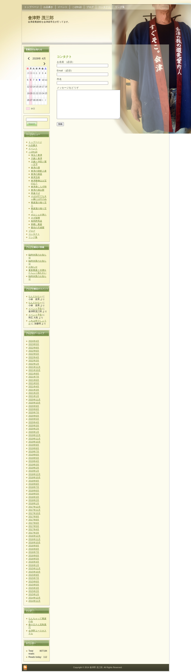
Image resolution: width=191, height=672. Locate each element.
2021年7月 (33, 377)
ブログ (31, 231)
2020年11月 (34, 399)
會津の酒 (35, 167)
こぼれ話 (32, 152)
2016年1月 (33, 565)
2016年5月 (33, 558)
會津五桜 (35, 177)
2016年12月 (34, 536)
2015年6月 (33, 581)
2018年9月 (33, 481)
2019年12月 (34, 435)
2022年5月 (33, 354)
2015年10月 (34, 572)
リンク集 (32, 237)
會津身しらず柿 (39, 186)
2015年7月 (33, 578)
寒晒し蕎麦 (36, 224)
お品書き (32, 145)
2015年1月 (33, 594)
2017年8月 (33, 519)
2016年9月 (33, 545)
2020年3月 (33, 425)
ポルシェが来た (39, 214)
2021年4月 (33, 386)
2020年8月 (33, 409)
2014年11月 (34, 601)
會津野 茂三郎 (41, 18)
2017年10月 (34, 513)
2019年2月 (33, 467)
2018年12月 (34, 474)
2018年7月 (33, 487)
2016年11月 (34, 539)
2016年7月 (33, 552)
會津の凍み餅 (37, 190)
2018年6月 (33, 490)
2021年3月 (33, 390)
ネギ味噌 (35, 218)
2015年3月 (33, 588)
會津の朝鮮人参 (39, 171)
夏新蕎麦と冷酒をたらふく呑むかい (37, 271)
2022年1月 (33, 364)
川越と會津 (36, 158)
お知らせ (32, 267)
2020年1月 (33, 432)
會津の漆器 (36, 174)
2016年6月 (33, 555)
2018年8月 (33, 484)
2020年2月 (33, 428)
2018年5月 (33, 493)
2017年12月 (34, 507)
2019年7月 (33, 451)
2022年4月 (33, 357)
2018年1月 (33, 503)
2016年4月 (33, 562)
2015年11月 (34, 568)
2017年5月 (33, 526)
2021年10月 (34, 370)
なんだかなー (35, 296)
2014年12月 (34, 598)
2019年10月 (34, 442)
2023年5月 (33, 344)
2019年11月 (34, 438)
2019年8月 (33, 448)
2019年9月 (33, 445)
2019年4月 (33, 461)
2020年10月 (34, 402)
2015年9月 (33, 575)
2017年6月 (33, 523)
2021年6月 (33, 380)
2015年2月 (33, 591)
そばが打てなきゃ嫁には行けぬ (39, 197)
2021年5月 (33, 383)
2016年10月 (34, 542)
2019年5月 (33, 458)
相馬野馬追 (36, 221)
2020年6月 (33, 416)
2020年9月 (33, 406)
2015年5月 (33, 584)
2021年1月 (33, 396)
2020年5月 (33, 419)
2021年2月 (33, 393)
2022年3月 (33, 360)
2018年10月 (34, 477)
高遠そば (35, 193)
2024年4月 (33, 341)
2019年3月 (33, 464)
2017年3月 (33, 533)
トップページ (35, 142)
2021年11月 (34, 367)
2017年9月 (33, 516)
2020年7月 (33, 412)
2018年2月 (33, 500)
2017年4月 (33, 529)
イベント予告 (35, 308)
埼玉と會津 (36, 155)
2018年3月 (33, 497)
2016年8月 (33, 549)
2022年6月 (33, 351)
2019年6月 (33, 454)
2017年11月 (34, 510)
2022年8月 (33, 347)
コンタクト (34, 234)
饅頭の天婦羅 (37, 227)
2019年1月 (33, 471)
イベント (32, 148)
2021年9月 (33, 373)
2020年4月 (33, 422)
